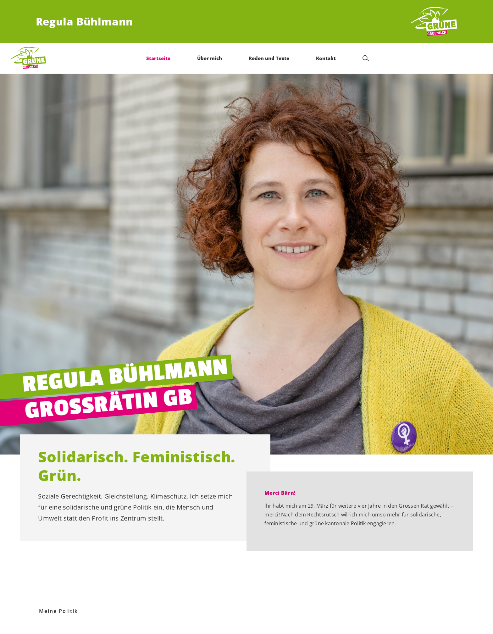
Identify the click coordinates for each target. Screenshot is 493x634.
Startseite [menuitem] (159, 58)
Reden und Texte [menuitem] (269, 58)
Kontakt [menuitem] (326, 58)
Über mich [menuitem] (210, 58)
